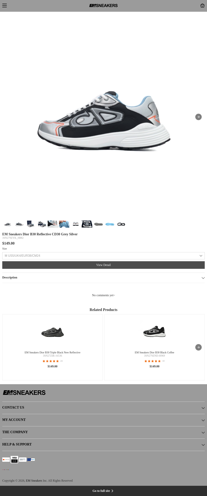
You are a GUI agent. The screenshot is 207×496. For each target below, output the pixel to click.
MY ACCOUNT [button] (103, 420)
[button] (4, 6)
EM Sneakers (34, 480)
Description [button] (103, 278)
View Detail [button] (103, 265)
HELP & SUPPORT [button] (103, 444)
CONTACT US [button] (103, 408)
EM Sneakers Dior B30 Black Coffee (154, 352)
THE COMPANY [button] (103, 432)
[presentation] (198, 347)
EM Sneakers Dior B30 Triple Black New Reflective (52, 352)
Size (4, 248)
